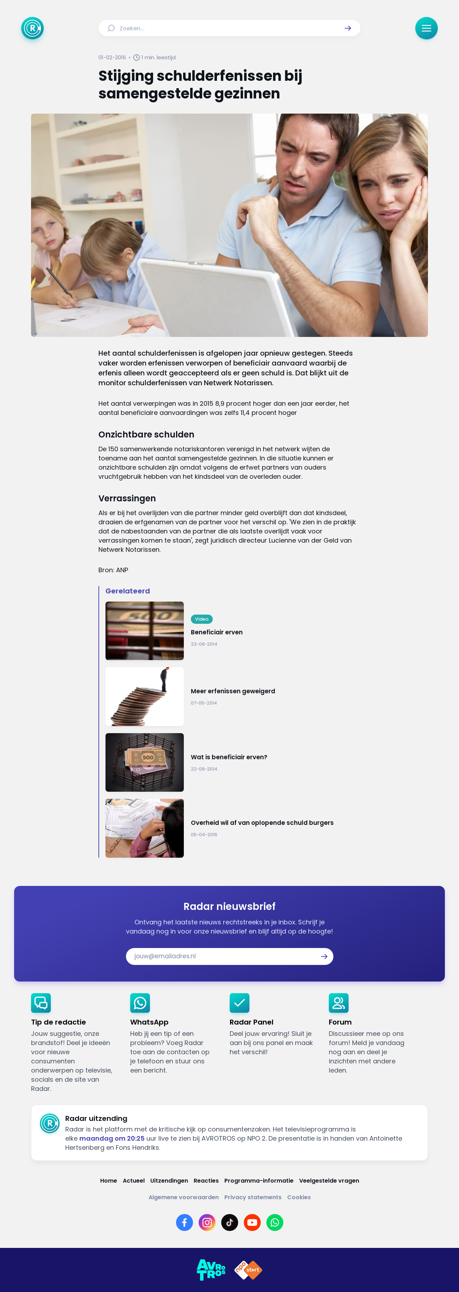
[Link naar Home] (108, 1181)
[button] (348, 28)
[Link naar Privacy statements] (253, 1197)
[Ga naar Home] (32, 28)
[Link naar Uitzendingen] (169, 1181)
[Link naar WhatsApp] (274, 1222)
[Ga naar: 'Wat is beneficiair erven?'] (232, 762)
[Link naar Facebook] (184, 1222)
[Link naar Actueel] (134, 1181)
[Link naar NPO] (248, 1270)
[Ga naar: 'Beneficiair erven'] (232, 631)
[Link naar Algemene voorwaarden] (184, 1197)
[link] (75, 1043)
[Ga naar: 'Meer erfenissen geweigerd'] (232, 696)
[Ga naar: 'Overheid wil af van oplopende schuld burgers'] (232, 828)
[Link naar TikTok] (229, 1222)
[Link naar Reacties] (206, 1181)
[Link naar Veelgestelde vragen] (329, 1181)
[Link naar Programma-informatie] (259, 1181)
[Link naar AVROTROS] (211, 1270)
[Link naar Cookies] (299, 1197)
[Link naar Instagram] (207, 1222)
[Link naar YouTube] (252, 1222)
